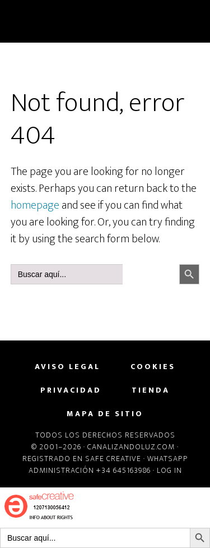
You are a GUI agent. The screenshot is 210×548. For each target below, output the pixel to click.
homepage (35, 205)
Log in (169, 470)
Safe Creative (113, 458)
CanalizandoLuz (105, 21)
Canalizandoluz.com (131, 446)
